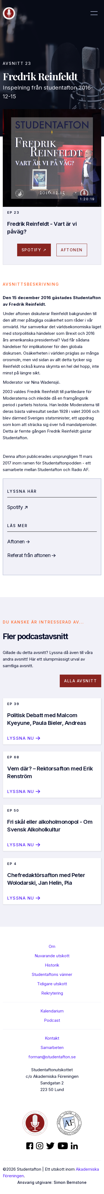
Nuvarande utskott (52, 955)
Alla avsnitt (80, 680)
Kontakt (52, 1038)
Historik (52, 965)
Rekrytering (52, 993)
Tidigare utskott (52, 983)
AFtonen (72, 249)
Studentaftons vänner (52, 974)
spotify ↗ (34, 249)
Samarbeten (52, 1047)
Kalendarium (52, 1011)
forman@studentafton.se (52, 1056)
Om (52, 946)
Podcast (52, 1020)
